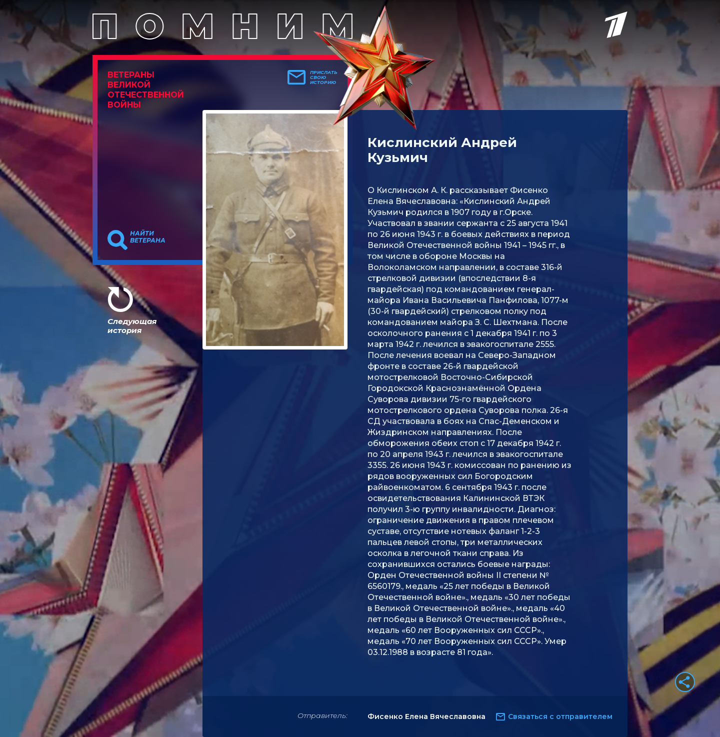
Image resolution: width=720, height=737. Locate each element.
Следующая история (132, 325)
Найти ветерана (148, 237)
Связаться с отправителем (560, 716)
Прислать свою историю (324, 77)
